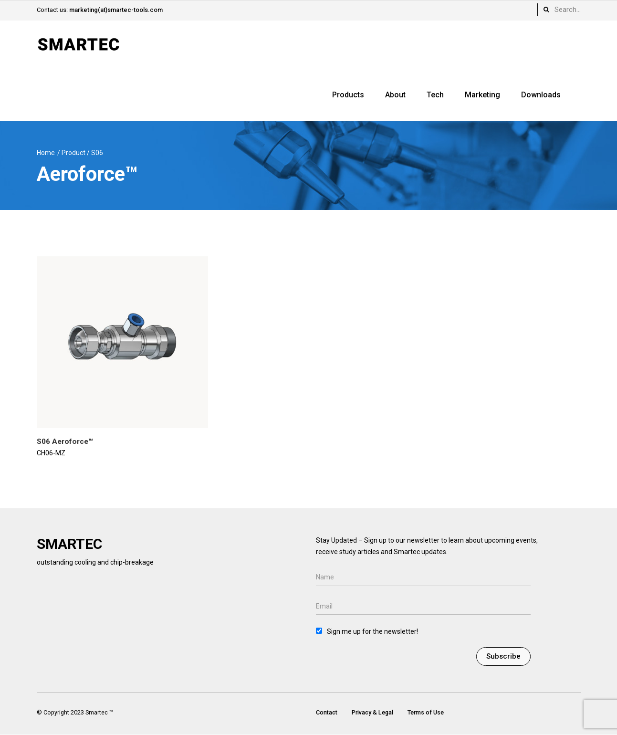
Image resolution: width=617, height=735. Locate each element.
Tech (435, 94)
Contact (326, 712)
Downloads (541, 94)
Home (46, 153)
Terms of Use (426, 712)
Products (348, 94)
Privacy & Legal (372, 712)
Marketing (482, 94)
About (395, 94)
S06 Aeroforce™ (65, 441)
